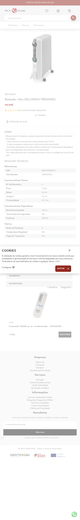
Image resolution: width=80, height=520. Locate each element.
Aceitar (63, 269)
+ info (57, 261)
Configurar (8, 267)
